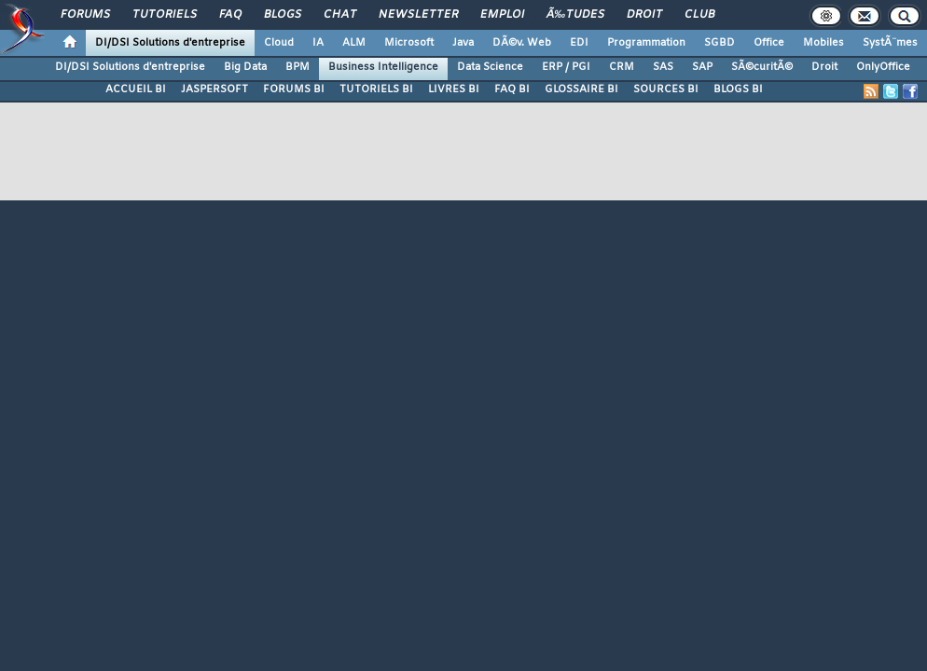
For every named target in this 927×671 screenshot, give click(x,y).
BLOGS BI (738, 89)
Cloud (279, 42)
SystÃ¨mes (890, 42)
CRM (621, 67)
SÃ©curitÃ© (762, 67)
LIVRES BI (453, 89)
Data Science (490, 67)
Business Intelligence (383, 67)
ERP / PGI (566, 67)
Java (463, 42)
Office (769, 42)
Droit (644, 14)
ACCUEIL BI (135, 89)
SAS (663, 67)
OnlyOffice (883, 67)
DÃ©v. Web (521, 42)
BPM (297, 67)
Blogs (282, 14)
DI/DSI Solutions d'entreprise (170, 42)
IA (318, 42)
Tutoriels (165, 14)
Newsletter (418, 14)
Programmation (646, 42)
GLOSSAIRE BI (581, 89)
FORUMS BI (294, 89)
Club (699, 14)
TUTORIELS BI (376, 89)
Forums (85, 14)
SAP (702, 67)
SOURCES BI (666, 89)
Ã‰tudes (575, 14)
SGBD (719, 42)
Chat (340, 14)
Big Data (245, 67)
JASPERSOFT (214, 89)
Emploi (502, 14)
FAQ (230, 14)
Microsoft (409, 42)
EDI (579, 42)
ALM (354, 42)
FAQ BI (512, 89)
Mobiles (823, 42)
